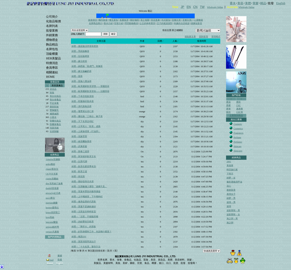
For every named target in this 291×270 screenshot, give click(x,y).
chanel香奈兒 (52, 169)
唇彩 (238, 102)
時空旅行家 (232, 169)
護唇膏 (239, 108)
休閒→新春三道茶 (80, 151)
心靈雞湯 (198, 20)
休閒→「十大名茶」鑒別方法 (85, 246)
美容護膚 (155, 20)
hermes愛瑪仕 (52, 207)
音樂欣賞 (176, 20)
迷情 (229, 206)
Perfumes (238, 142)
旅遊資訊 (92, 20)
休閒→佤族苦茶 (79, 136)
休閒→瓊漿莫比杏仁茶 (82, 111)
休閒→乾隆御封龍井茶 (82, 101)
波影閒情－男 (233, 210)
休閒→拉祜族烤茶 (80, 56)
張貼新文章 (190, 36)
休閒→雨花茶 (78, 176)
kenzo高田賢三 (53, 212)
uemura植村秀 (52, 227)
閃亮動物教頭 (131, 23)
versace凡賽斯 (52, 231)
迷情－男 (231, 202)
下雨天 (230, 173)
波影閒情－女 (233, 214)
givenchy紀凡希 (53, 193)
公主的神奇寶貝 (147, 23)
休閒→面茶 (77, 76)
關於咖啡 (134, 20)
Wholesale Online (215, 7)
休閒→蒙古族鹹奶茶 (81, 71)
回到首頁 (203, 36)
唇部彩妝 (54, 106)
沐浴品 (53, 89)
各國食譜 (124, 20)
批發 (60, 259)
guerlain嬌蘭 (51, 203)
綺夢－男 (231, 198)
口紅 (238, 105)
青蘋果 (230, 165)
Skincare (237, 146)
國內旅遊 (103, 20)
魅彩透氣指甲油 (234, 182)
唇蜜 (228, 105)
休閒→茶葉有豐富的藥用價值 (85, 191)
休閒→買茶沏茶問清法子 (83, 241)
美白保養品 (55, 99)
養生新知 (113, 20)
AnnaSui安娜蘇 (53, 159)
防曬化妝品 (55, 121)
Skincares (238, 151)
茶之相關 (144, 20)
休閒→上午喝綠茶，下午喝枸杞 (87, 196)
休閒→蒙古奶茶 (79, 61)
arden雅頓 (50, 164)
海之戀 (230, 222)
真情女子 (231, 194)
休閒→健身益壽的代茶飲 (83, 201)
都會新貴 (231, 190)
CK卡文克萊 (52, 174)
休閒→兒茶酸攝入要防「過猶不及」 (89, 186)
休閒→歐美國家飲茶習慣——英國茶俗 (90, 86)
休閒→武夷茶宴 (79, 146)
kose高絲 (50, 217)
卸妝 (52, 92)
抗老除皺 (54, 131)
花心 (229, 186)
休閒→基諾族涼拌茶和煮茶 (84, 46)
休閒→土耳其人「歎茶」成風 (85, 126)
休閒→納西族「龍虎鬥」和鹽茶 (87, 66)
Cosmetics (238, 128)
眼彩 (228, 112)
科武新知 (165, 20)
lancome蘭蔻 (52, 222)
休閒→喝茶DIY (78, 236)
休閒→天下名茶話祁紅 (82, 121)
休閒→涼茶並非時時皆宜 (83, 211)
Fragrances (238, 133)
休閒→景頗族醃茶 (80, 51)
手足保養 (54, 103)
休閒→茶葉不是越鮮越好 (83, 206)
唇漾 (228, 102)
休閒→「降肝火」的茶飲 (83, 226)
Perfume (237, 137)
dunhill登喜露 (52, 188)
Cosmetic (238, 124)
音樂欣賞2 (187, 20)
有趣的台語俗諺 (181, 23)
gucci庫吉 (50, 198)
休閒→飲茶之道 (79, 171)
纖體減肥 (54, 113)
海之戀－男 (232, 218)
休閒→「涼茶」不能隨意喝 (84, 216)
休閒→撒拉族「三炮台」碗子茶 (87, 116)
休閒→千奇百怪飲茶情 (82, 96)
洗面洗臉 (54, 128)
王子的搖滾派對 (164, 23)
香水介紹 (108, 23)
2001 (229, 161)
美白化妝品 (55, 96)
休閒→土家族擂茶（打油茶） (85, 131)
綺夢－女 (231, 177)
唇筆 (228, 108)
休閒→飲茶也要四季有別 (83, 166)
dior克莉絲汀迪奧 (54, 183)
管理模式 (215, 36)
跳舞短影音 (196, 23)
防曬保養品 (55, 124)
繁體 (60, 255)
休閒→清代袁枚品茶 (81, 106)
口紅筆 (239, 112)
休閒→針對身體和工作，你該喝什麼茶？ (91, 231)
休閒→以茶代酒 (79, 161)
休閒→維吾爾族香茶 (81, 141)
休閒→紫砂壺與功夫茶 (82, 181)
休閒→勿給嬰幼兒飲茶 (82, 221)
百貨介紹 (118, 23)
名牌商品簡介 (95, 23)
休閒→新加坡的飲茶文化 (83, 156)
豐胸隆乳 (54, 110)
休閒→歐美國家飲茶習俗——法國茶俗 (90, 91)
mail (49, 260)
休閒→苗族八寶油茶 (81, 81)
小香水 (53, 117)
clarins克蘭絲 (52, 178)
